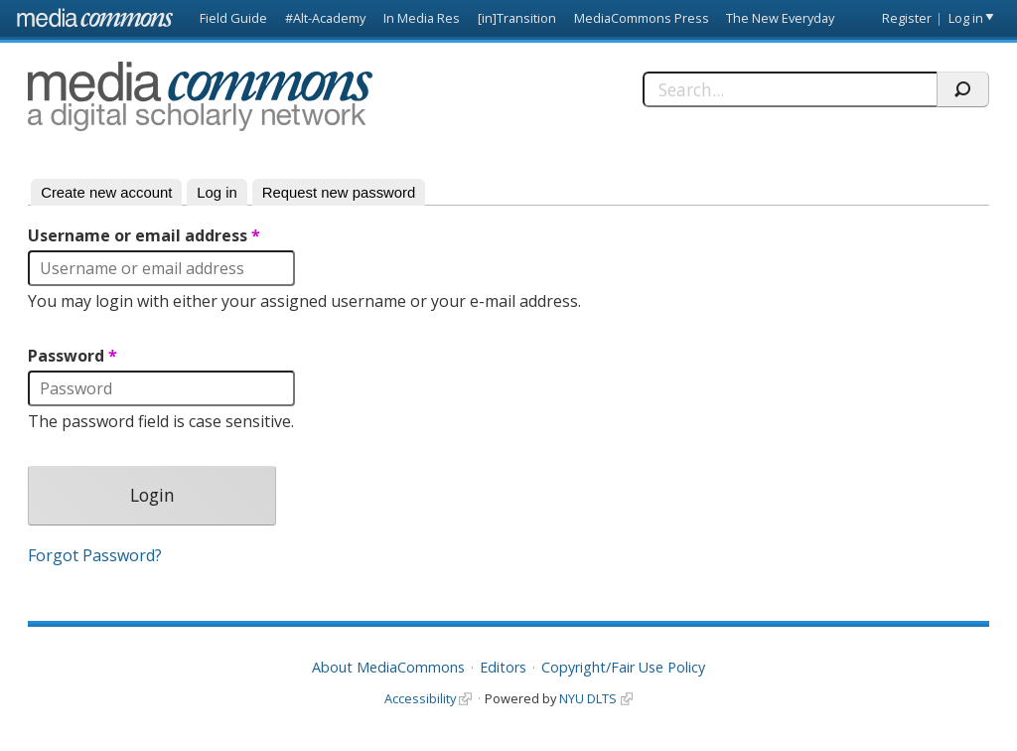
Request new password (338, 193)
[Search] (790, 89)
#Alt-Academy (325, 18)
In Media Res (421, 18)
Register (907, 18)
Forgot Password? (95, 555)
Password (72, 356)
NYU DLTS (588, 698)
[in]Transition (517, 18)
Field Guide (233, 18)
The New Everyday (780, 18)
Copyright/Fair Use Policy (623, 667)
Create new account (106, 193)
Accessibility (420, 698)
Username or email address (144, 235)
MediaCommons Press (641, 18)
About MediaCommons (388, 667)
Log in (965, 18)
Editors (503, 667)
